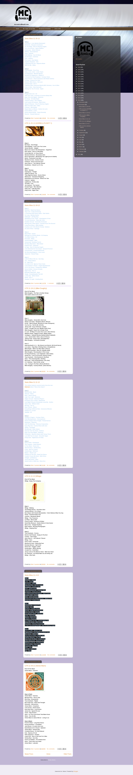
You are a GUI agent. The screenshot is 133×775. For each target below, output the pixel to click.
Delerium (27, 387)
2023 (79, 74)
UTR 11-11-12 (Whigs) (33, 476)
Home (17, 28)
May (80, 142)
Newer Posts (29, 754)
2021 (79, 79)
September (82, 132)
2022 (79, 76)
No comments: (51, 118)
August (81, 135)
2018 (79, 86)
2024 (79, 72)
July (80, 137)
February (81, 149)
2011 (79, 154)
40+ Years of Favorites (29, 28)
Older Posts (67, 754)
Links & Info (57, 28)
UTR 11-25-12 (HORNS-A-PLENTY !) (38, 123)
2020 (79, 81)
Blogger (76, 771)
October (81, 130)
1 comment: (50, 283)
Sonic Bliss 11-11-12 (32, 382)
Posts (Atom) (51, 760)
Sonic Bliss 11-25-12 (32, 38)
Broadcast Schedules (45, 28)
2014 (79, 95)
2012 (79, 100)
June (80, 139)
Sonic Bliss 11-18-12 (32, 205)
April (80, 144)
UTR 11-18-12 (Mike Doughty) (36, 288)
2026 (79, 67)
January (81, 151)
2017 (79, 88)
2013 (79, 97)
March (81, 146)
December (82, 102)
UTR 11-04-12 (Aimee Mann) (35, 666)
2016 (79, 90)
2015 (79, 93)
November (82, 104)
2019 (79, 83)
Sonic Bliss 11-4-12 (32, 575)
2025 (79, 69)
